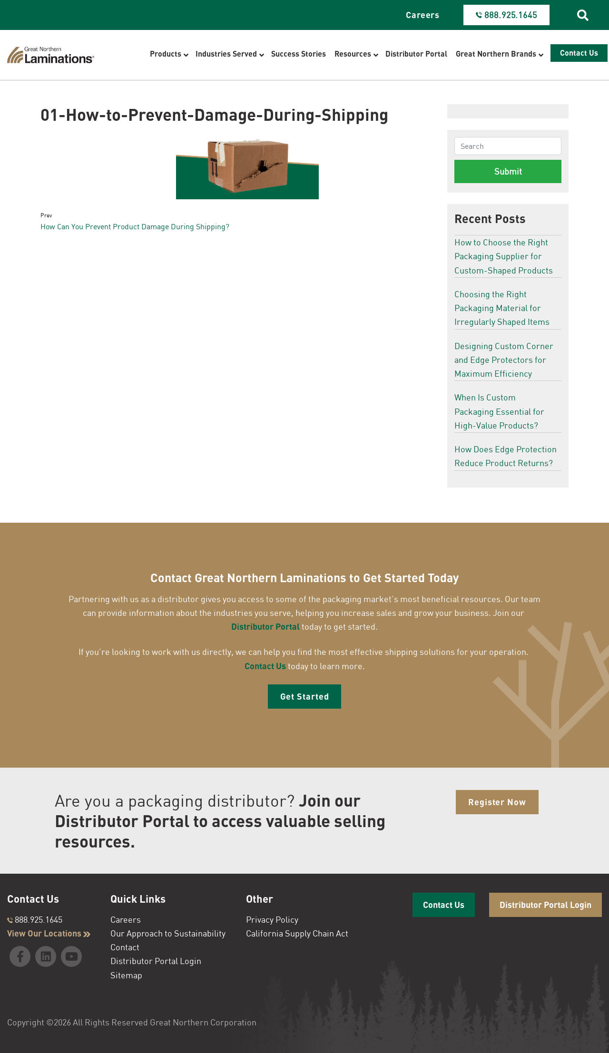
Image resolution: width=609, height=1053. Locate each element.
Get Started (304, 696)
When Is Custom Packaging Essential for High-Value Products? (499, 411)
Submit (508, 171)
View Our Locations (48, 933)
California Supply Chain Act (297, 933)
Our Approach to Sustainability (168, 933)
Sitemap (126, 975)
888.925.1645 (34, 919)
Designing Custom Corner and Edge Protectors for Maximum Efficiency (503, 360)
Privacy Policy (272, 919)
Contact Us (265, 666)
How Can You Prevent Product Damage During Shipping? (134, 226)
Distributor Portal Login (155, 961)
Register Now (497, 802)
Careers (423, 15)
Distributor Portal (265, 626)
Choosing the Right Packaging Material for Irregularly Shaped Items (502, 308)
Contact (124, 947)
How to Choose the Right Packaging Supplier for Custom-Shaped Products (503, 256)
